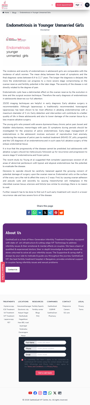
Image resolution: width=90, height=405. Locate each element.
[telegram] (50, 212)
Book (64, 5)
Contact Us (12, 269)
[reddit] (61, 212)
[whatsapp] (34, 212)
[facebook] (29, 212)
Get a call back (45, 373)
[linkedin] (39, 212)
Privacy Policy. (52, 366)
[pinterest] (55, 212)
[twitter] (45, 212)
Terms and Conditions (35, 366)
